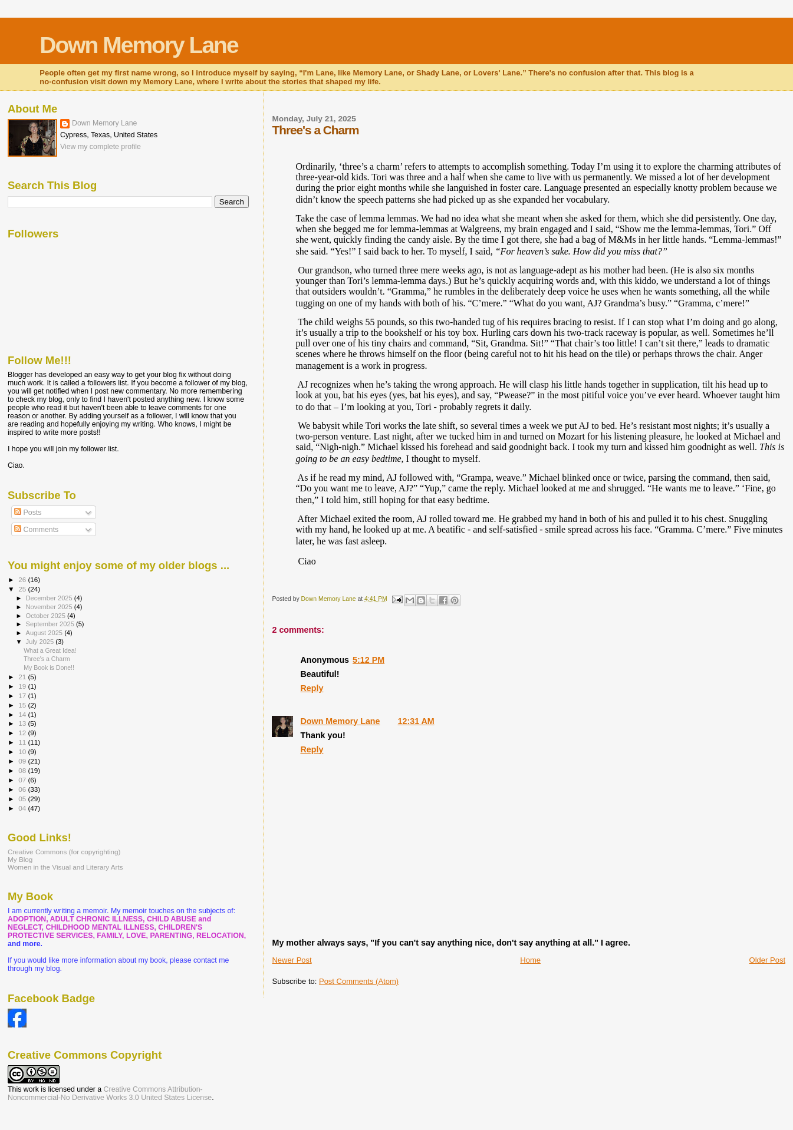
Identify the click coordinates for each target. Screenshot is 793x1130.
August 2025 (45, 632)
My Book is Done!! (49, 667)
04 (23, 808)
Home (530, 960)
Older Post (767, 960)
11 (23, 742)
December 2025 (50, 598)
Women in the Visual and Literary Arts (65, 867)
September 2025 (51, 623)
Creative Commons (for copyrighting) (64, 851)
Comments (36, 530)
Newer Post (291, 960)
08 (23, 770)
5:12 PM (368, 660)
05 (23, 798)
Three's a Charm (47, 658)
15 (23, 705)
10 (23, 751)
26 (23, 579)
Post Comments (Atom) (359, 981)
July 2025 (41, 641)
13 (23, 723)
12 (23, 732)
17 (23, 695)
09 (23, 761)
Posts (27, 512)
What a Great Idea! (50, 650)
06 (23, 789)
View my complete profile (100, 147)
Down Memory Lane (139, 45)
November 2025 (50, 606)
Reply (311, 688)
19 (23, 686)
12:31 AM (416, 721)
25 (23, 589)
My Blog (20, 859)
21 (23, 676)
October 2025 (47, 615)
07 (23, 780)
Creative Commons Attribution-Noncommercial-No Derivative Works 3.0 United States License (110, 1093)
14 (23, 714)
